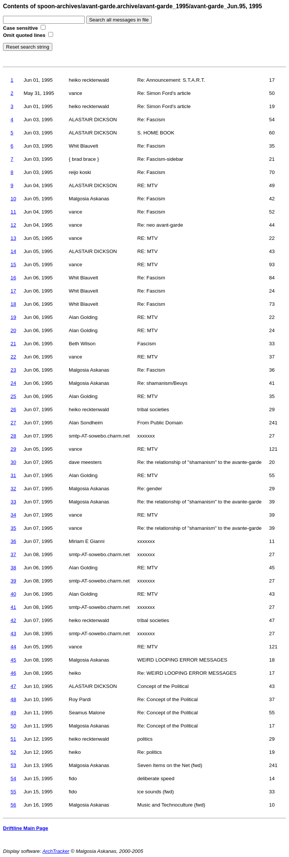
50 (13, 726)
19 (13, 317)
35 (13, 528)
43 (13, 633)
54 (13, 778)
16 (13, 278)
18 (13, 304)
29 (13, 449)
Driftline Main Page (25, 828)
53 (13, 765)
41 (13, 607)
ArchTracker (56, 851)
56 (13, 805)
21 (13, 343)
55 (13, 791)
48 (13, 699)
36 (13, 541)
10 (13, 198)
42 (13, 620)
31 (13, 475)
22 (13, 357)
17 (13, 291)
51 (13, 739)
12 (13, 225)
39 (13, 581)
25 (13, 396)
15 (13, 264)
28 (13, 436)
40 (13, 594)
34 (13, 515)
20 (13, 330)
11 (13, 212)
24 (13, 383)
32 (13, 488)
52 (13, 752)
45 (13, 660)
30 (13, 462)
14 (13, 251)
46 (13, 673)
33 (13, 502)
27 (13, 422)
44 (13, 647)
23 (13, 370)
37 (13, 554)
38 (13, 567)
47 (13, 686)
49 (13, 712)
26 (13, 409)
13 (13, 238)
